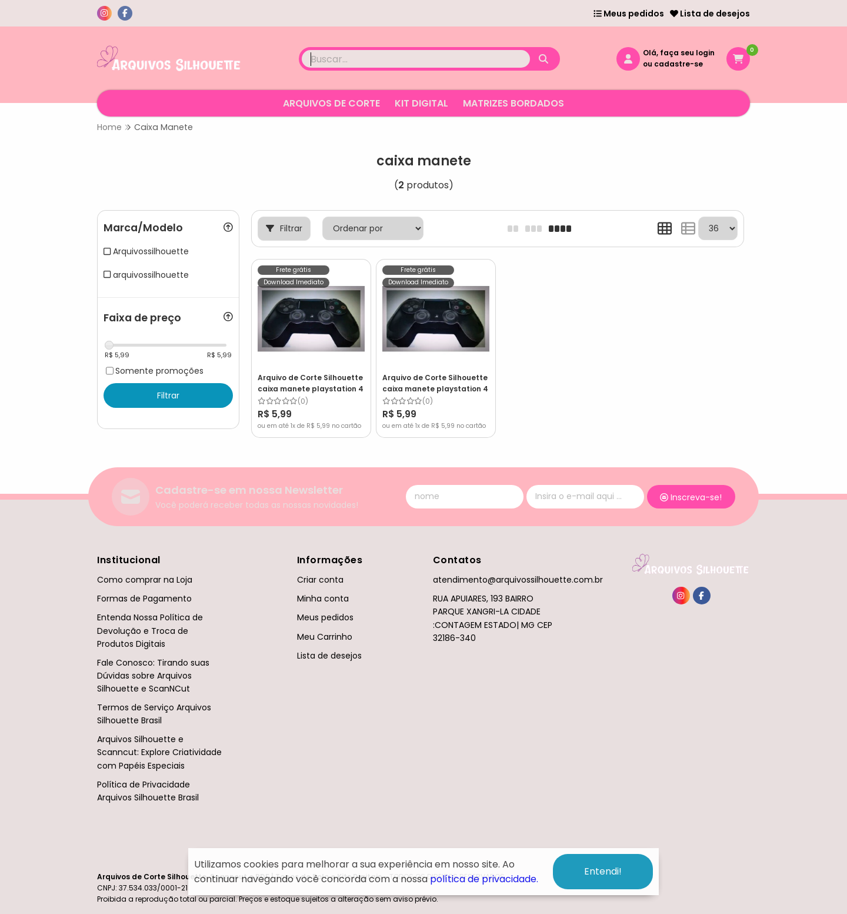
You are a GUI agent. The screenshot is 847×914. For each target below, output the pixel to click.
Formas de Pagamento (144, 598)
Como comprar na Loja (144, 580)
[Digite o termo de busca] (416, 59)
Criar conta (320, 580)
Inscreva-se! (691, 497)
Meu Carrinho (324, 637)
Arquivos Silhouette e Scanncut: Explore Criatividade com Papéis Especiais (159, 752)
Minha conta (323, 598)
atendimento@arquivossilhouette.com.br (518, 580)
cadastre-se (678, 64)
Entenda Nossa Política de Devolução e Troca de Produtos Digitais (150, 630)
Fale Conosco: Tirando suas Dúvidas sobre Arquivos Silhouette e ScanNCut (153, 675)
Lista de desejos (710, 13)
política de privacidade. (484, 879)
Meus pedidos (628, 13)
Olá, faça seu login (679, 53)
